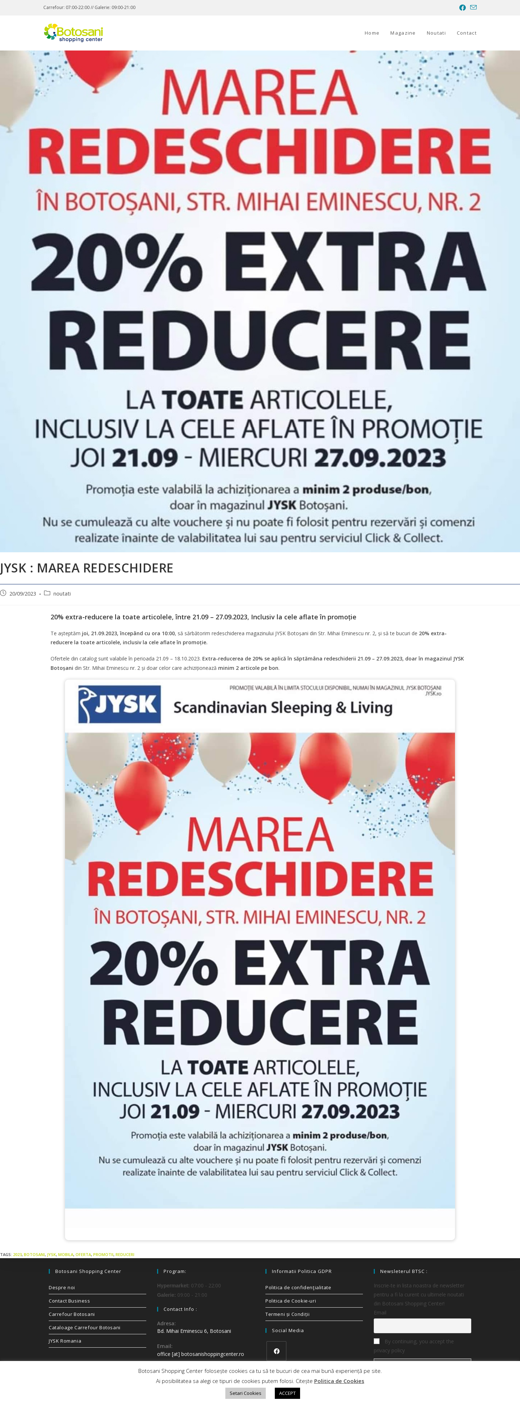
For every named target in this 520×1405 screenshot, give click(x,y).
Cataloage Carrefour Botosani (85, 1327)
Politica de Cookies (339, 1380)
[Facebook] (276, 1351)
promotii (103, 1254)
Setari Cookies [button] (245, 1393)
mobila (65, 1254)
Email (380, 1312)
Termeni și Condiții (287, 1314)
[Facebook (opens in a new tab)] (462, 7)
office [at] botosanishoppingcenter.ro (200, 1354)
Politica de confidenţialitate (298, 1287)
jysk (51, 1254)
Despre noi (62, 1287)
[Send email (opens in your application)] (472, 7)
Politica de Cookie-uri (290, 1301)
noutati (62, 593)
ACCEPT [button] (287, 1393)
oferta (83, 1254)
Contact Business (69, 1301)
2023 (17, 1254)
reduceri (125, 1254)
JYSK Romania (65, 1341)
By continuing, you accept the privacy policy (414, 1346)
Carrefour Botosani (72, 1314)
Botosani (34, 1254)
